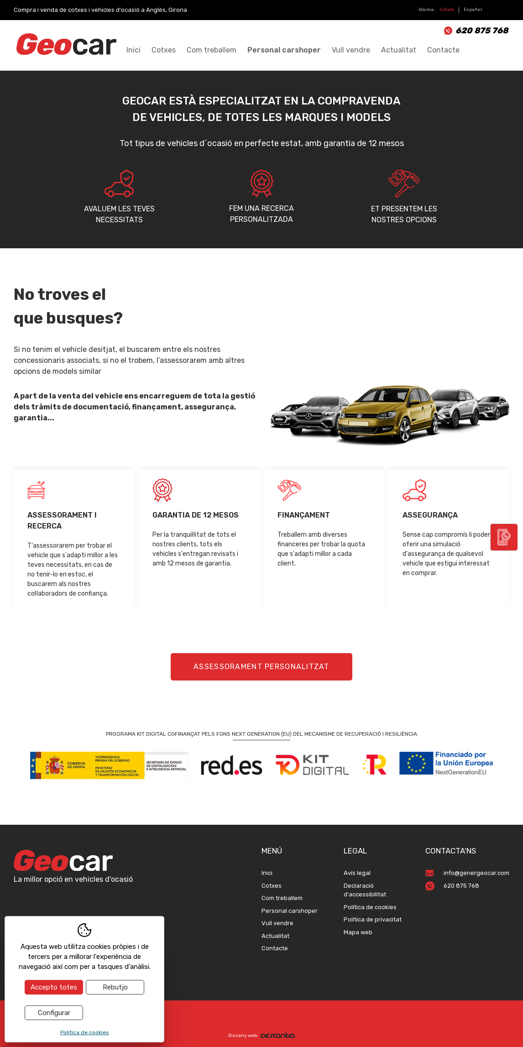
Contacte (443, 50)
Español (473, 9)
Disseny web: (261, 1035)
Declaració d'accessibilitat (365, 890)
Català (446, 9)
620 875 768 (481, 31)
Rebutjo (115, 987)
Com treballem (211, 50)
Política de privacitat (373, 919)
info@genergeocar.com (476, 872)
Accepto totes (54, 987)
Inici (133, 50)
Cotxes (164, 50)
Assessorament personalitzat (261, 666)
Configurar (54, 1013)
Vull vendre (351, 50)
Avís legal (357, 872)
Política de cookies (370, 907)
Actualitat (398, 50)
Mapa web (358, 932)
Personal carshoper (284, 50)
